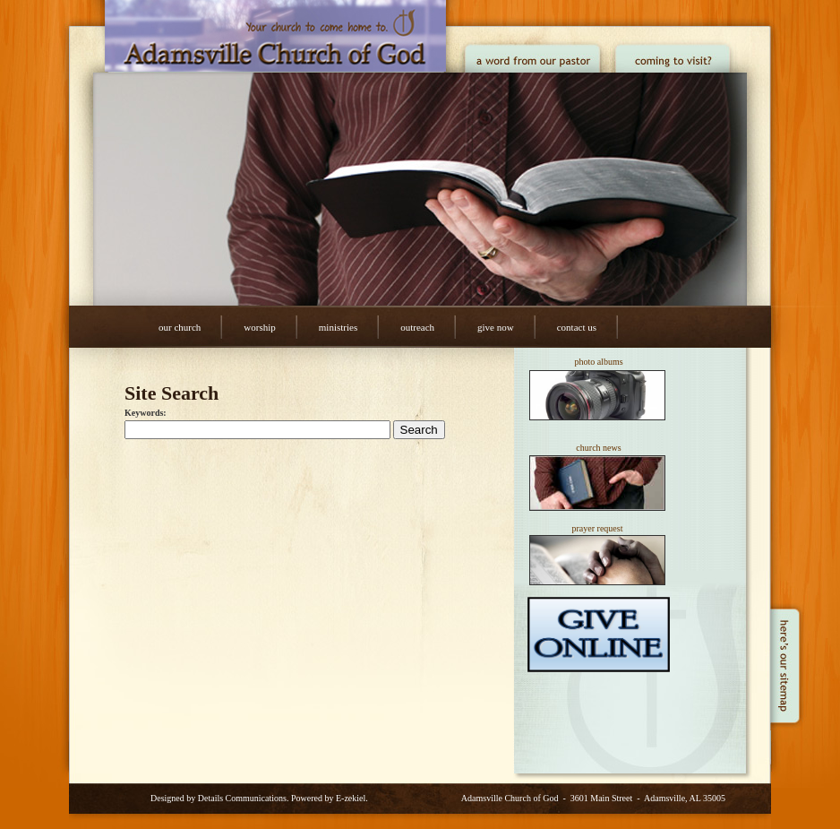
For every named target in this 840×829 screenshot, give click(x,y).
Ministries (338, 327)
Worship (259, 327)
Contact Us (576, 327)
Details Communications (242, 798)
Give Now (495, 327)
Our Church (180, 327)
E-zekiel (350, 798)
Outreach (417, 327)
